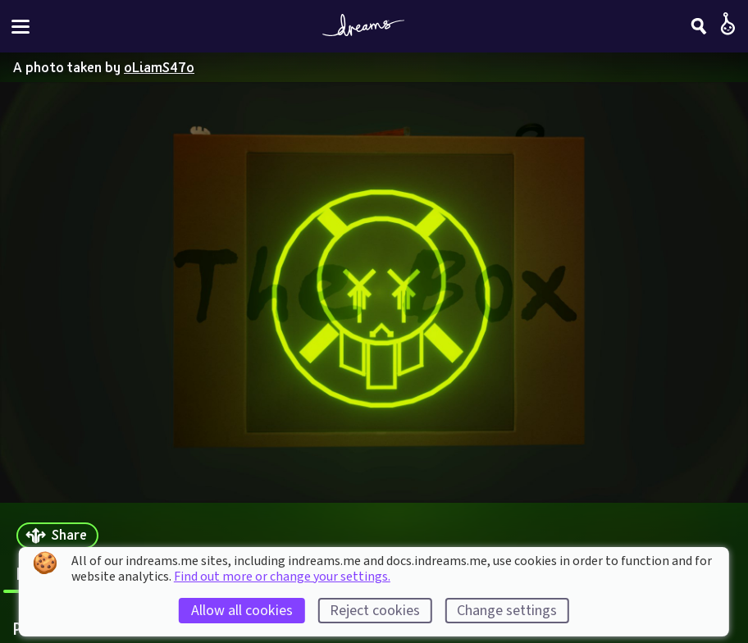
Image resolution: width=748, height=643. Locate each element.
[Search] (699, 26)
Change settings (507, 610)
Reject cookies (375, 610)
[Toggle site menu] (20, 27)
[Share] (57, 536)
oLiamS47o (159, 66)
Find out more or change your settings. (282, 576)
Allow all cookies (242, 610)
